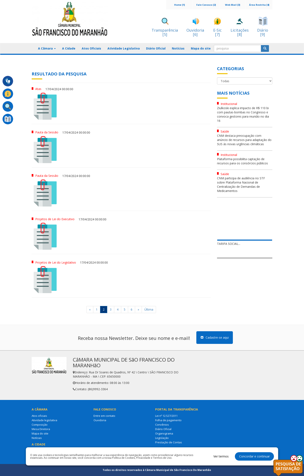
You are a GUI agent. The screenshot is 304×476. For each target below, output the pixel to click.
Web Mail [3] (232, 4)
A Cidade (68, 48)
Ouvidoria (100, 420)
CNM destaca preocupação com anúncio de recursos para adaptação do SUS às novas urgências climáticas (244, 140)
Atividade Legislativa (123, 48)
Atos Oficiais (91, 48)
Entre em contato (104, 416)
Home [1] (179, 4)
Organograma (164, 433)
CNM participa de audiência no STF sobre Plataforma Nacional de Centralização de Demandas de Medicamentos (241, 184)
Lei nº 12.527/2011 (166, 416)
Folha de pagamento (168, 420)
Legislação (162, 438)
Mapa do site (201, 48)
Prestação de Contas (168, 442)
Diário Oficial (156, 48)
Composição (40, 424)
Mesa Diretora (41, 429)
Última (148, 309)
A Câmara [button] (47, 48)
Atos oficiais (39, 416)
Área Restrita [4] (259, 4)
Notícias (178, 48)
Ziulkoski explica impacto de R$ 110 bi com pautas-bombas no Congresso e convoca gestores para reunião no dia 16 (243, 114)
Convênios (162, 424)
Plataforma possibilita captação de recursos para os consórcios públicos (242, 161)
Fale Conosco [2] (206, 4)
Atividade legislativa (44, 420)
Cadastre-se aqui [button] (215, 337)
